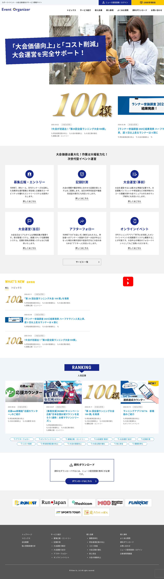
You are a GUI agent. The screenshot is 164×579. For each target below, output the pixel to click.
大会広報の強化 (99, 444)
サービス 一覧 (82, 262)
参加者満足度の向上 (50, 444)
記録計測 (146, 439)
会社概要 (25, 542)
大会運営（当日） (126, 439)
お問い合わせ (156, 10)
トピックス (71, 10)
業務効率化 (139, 444)
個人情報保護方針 (29, 546)
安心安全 (119, 444)
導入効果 (98, 10)
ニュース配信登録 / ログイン (117, 2)
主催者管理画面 (150, 2)
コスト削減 (27, 444)
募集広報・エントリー (76, 439)
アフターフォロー (23, 439)
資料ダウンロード (139, 10)
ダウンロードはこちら (82, 481)
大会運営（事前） (102, 439)
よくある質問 (123, 10)
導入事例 (110, 10)
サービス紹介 (85, 10)
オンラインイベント (49, 439)
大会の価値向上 (76, 444)
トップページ (27, 534)
